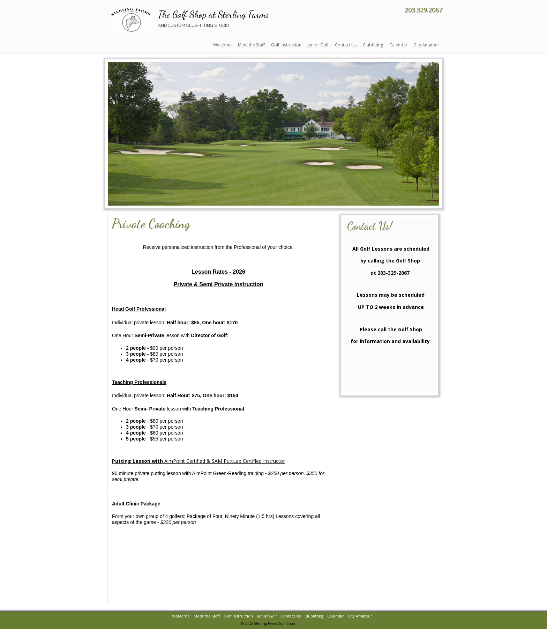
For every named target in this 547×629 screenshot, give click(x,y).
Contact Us (346, 45)
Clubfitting (373, 45)
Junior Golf (318, 45)
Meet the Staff (251, 45)
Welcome (222, 45)
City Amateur (426, 45)
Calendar (398, 45)
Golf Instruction (286, 45)
